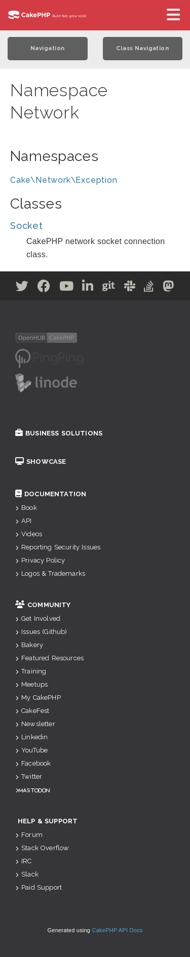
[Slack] (130, 288)
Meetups (31, 684)
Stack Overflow (42, 848)
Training (30, 671)
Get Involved (37, 618)
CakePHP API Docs (117, 930)
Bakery (29, 645)
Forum (29, 835)
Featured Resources (49, 658)
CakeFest (32, 710)
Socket (26, 225)
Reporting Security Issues (57, 547)
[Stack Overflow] (149, 288)
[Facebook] (44, 288)
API (23, 521)
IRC (23, 861)
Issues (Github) (41, 631)
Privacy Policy (40, 560)
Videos (28, 534)
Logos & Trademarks (50, 573)
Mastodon (34, 790)
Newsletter (35, 724)
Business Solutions (58, 433)
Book (26, 507)
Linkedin (31, 737)
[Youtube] (66, 288)
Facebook (33, 763)
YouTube (31, 750)
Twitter (28, 776)
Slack (27, 874)
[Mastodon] (168, 288)
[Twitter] (22, 288)
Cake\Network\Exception (64, 180)
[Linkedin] (88, 288)
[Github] (109, 288)
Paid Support (38, 887)
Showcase (40, 461)
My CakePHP (38, 697)
